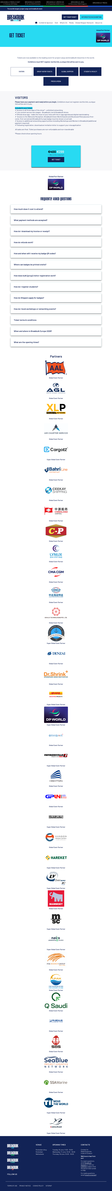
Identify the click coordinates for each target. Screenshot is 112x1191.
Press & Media (56, 81)
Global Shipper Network (84, 23)
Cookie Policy (38, 1186)
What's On (63, 23)
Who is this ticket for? (56, 155)
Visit (56, 23)
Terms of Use (12, 1186)
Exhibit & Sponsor (46, 23)
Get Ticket (56, 160)
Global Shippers (67, 71)
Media (71, 23)
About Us (98, 23)
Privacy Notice (25, 1186)
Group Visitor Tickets (44, 71)
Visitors (21, 71)
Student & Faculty (90, 71)
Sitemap (49, 1186)
